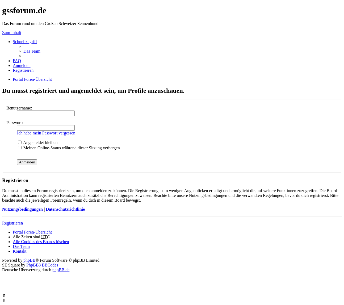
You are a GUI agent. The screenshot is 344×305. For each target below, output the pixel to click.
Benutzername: (19, 108)
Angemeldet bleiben (37, 142)
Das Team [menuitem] (31, 51)
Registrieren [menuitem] (23, 70)
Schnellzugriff (25, 41)
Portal (18, 79)
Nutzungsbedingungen (22, 209)
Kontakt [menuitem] (20, 251)
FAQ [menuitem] (17, 60)
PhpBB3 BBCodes (42, 265)
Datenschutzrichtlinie (65, 209)
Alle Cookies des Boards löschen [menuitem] (41, 241)
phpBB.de (60, 270)
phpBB (29, 260)
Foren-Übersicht (38, 232)
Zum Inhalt (11, 32)
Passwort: (14, 122)
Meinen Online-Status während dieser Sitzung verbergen (69, 148)
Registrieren (12, 223)
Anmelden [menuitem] (22, 65)
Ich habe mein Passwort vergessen (46, 133)
